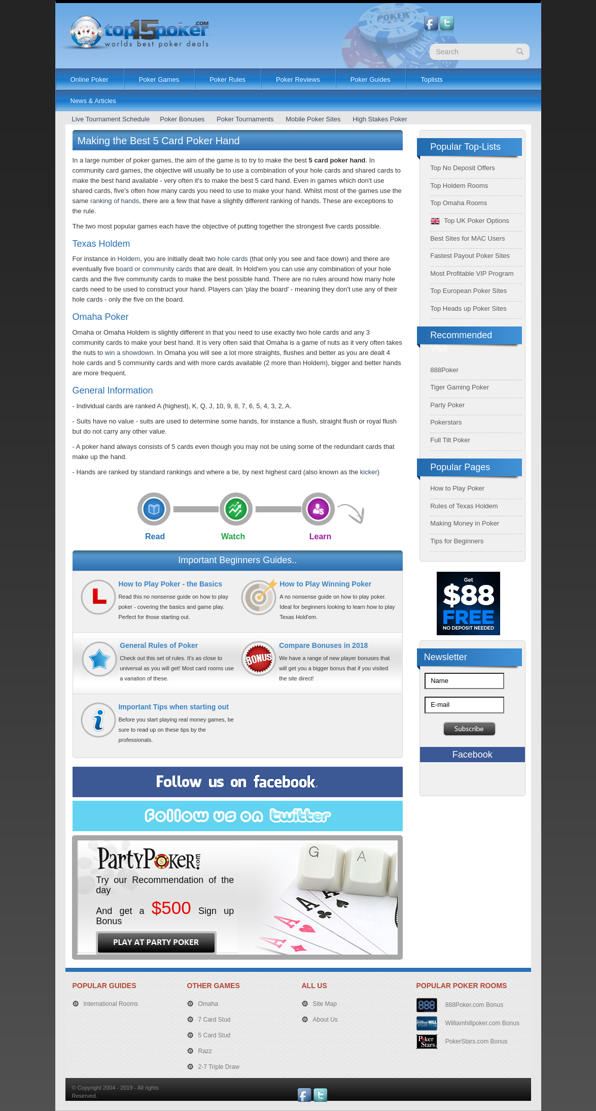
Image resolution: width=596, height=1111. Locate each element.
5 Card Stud (214, 1035)
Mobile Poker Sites (313, 119)
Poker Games (159, 79)
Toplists (431, 79)
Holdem (128, 259)
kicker (368, 472)
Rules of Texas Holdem (464, 506)
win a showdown (129, 352)
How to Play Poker (457, 488)
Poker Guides (370, 79)
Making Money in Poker (464, 523)
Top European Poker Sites (468, 291)
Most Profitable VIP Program (472, 273)
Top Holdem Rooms (459, 185)
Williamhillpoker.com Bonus (481, 1023)
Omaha (208, 1003)
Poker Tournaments (245, 119)
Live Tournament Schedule (111, 119)
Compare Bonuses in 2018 (323, 645)
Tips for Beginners (456, 541)
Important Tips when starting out (173, 707)
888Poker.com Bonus (473, 1004)
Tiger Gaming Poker (459, 387)
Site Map (325, 1003)
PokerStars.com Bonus (476, 1041)
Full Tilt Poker (450, 440)
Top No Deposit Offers (462, 168)
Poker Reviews (298, 79)
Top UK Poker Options (469, 220)
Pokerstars (446, 422)
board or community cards (154, 269)
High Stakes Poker (380, 119)
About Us (325, 1019)
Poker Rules (227, 79)
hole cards (233, 259)
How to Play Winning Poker (325, 584)
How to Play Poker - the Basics (170, 584)
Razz (205, 1051)
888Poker (444, 370)
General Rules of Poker (159, 645)
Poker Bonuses (182, 119)
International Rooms (111, 1003)
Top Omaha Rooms (458, 203)
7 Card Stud (214, 1019)
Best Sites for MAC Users (467, 238)
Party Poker (447, 405)
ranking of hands (114, 201)
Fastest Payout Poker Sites (470, 255)
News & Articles (93, 101)
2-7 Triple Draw (218, 1066)
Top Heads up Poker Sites (468, 308)
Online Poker (90, 79)
